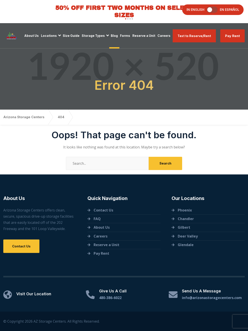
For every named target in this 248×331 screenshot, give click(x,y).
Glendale (186, 244)
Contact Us (21, 246)
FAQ (97, 218)
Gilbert (184, 227)
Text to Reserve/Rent (194, 35)
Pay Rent (232, 36)
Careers (163, 35)
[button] (125, 18)
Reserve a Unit (143, 35)
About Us (31, 35)
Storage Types (93, 35)
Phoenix (185, 210)
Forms (125, 35)
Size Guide (71, 35)
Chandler (186, 218)
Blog (114, 35)
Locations (49, 35)
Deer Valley (188, 236)
